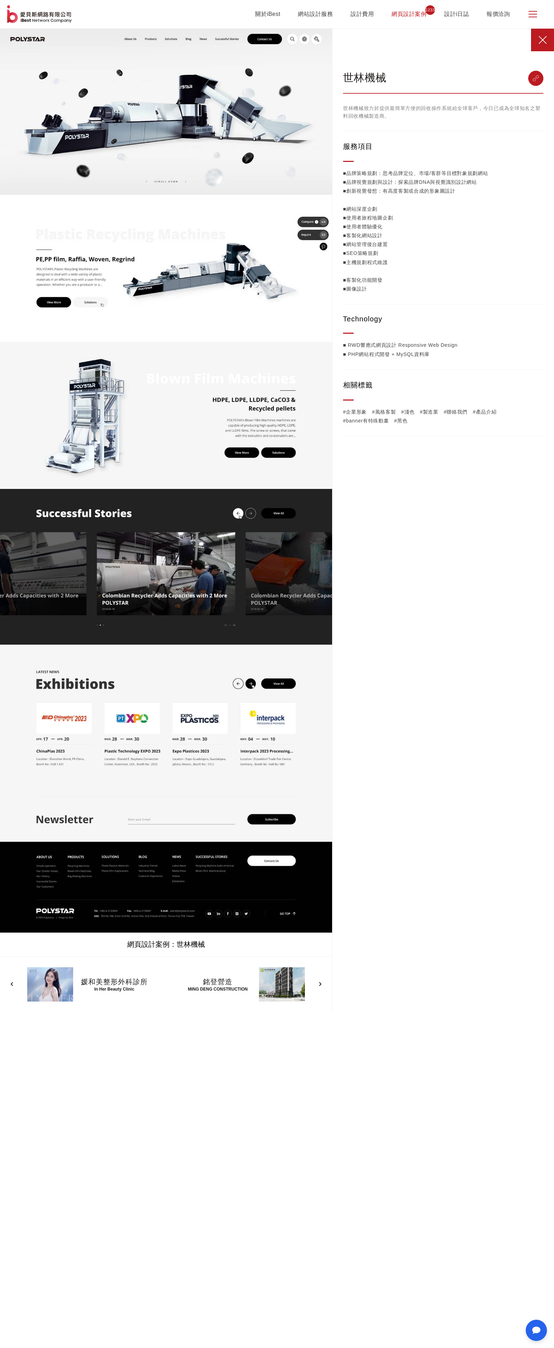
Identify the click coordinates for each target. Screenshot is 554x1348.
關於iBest (267, 14)
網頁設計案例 (408, 14)
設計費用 (362, 14)
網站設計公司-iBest (40, 14)
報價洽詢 (498, 14)
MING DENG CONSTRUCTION (218, 989)
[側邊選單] (533, 14)
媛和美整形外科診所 (114, 982)
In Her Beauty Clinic (114, 989)
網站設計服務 (315, 14)
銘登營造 (217, 982)
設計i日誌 (456, 14)
